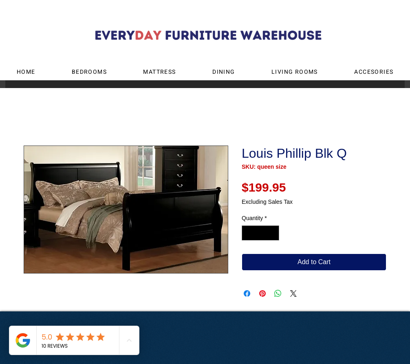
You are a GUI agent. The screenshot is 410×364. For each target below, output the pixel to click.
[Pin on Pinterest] (262, 293)
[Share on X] (293, 293)
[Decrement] (248, 233)
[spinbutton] (260, 233)
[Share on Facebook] (247, 293)
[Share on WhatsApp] (278, 293)
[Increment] (273, 233)
